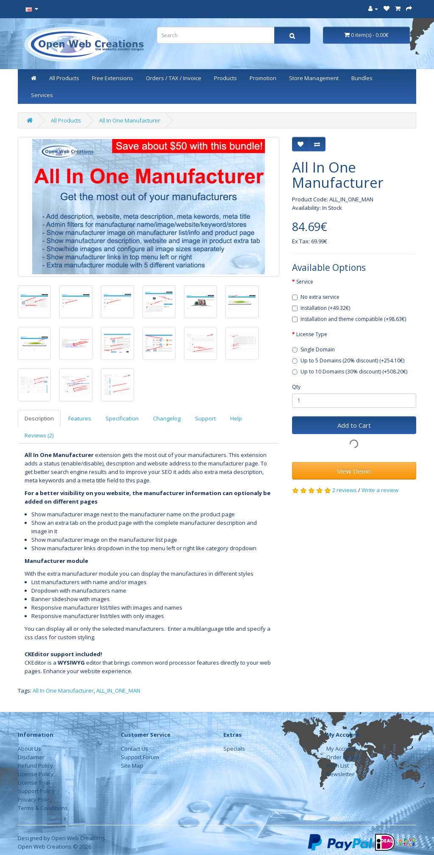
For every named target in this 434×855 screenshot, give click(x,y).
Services (42, 95)
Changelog (167, 418)
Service (304, 281)
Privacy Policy (35, 799)
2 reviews (344, 490)
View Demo (354, 471)
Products (225, 78)
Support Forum (140, 757)
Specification (122, 418)
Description (39, 418)
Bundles (362, 78)
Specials (234, 748)
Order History (343, 757)
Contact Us (134, 748)
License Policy (35, 774)
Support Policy (36, 791)
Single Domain (313, 349)
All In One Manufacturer (129, 120)
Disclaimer (31, 757)
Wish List (337, 765)
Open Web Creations (78, 838)
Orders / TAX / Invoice (173, 78)
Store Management (314, 78)
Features (79, 418)
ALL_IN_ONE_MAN (118, 690)
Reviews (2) (39, 435)
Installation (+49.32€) (321, 308)
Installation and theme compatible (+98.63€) (349, 319)
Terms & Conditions (43, 808)
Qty (296, 386)
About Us (29, 748)
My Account (341, 748)
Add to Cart (354, 425)
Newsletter (340, 774)
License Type (311, 334)
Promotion (263, 78)
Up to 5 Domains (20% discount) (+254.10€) (348, 360)
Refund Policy (35, 765)
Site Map (132, 765)
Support (205, 418)
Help (236, 418)
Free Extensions (112, 78)
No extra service (315, 297)
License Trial (34, 782)
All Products (64, 78)
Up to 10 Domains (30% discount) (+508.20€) (349, 371)
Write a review (380, 490)
